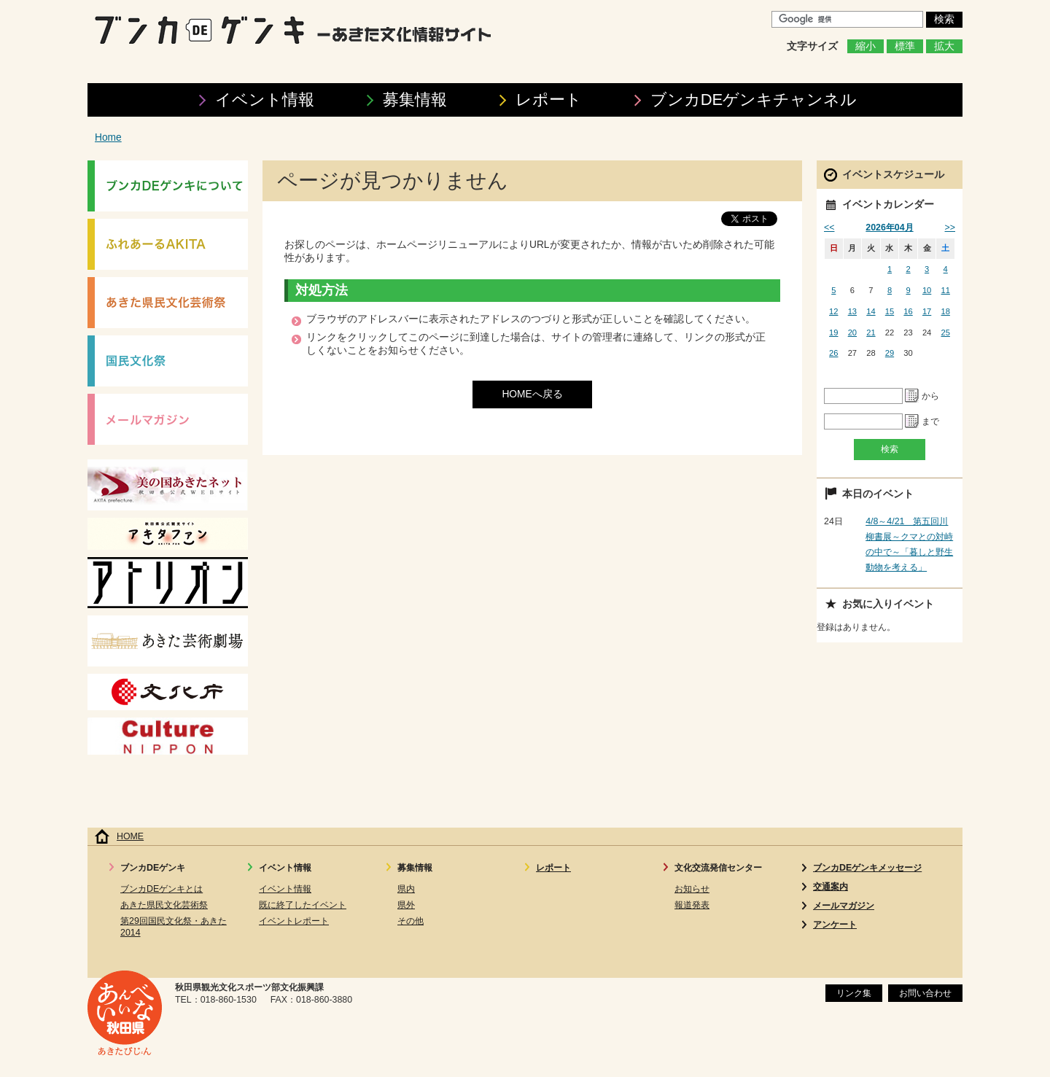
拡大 (944, 46)
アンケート (835, 924)
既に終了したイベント (302, 905)
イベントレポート (294, 921)
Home (108, 137)
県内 (406, 889)
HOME (130, 836)
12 (833, 311)
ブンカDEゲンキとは (161, 889)
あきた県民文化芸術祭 (164, 905)
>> (950, 227)
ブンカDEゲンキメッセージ (867, 868)
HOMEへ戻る (532, 394)
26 (833, 353)
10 (926, 290)
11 (945, 290)
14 (870, 311)
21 (870, 332)
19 (833, 332)
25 (945, 332)
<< (829, 227)
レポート (549, 99)
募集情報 (415, 99)
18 (945, 311)
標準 (905, 46)
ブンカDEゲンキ (754, 99)
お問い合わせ (925, 993)
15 (889, 311)
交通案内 (830, 887)
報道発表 (691, 905)
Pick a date (912, 396)
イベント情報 (264, 99)
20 (852, 332)
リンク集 (853, 993)
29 (889, 353)
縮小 (865, 46)
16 (907, 311)
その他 (410, 921)
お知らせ (691, 889)
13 (852, 311)
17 (926, 311)
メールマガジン (843, 906)
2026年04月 (889, 227)
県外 (406, 905)
